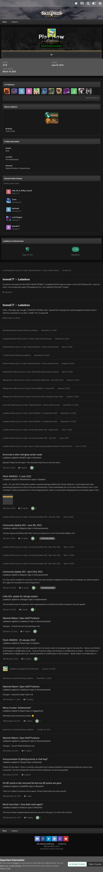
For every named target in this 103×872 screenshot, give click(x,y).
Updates (41, 479)
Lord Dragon (17, 217)
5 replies (23, 610)
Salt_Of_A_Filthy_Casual (22, 190)
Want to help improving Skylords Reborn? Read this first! (50, 446)
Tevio (14, 199)
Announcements (41, 528)
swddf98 (23, 786)
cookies (16, 863)
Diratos (23, 807)
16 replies (23, 538)
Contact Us (62, 844)
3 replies (26, 775)
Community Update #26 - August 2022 (43, 430)
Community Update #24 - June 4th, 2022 (44, 517)
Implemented (41, 599)
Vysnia (23, 762)
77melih (6, 355)
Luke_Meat (7, 405)
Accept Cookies (77, 864)
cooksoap (6, 270)
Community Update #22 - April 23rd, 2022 (47, 380)
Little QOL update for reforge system (20, 596)
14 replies (26, 659)
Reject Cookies (95, 864)
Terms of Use (5, 868)
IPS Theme (41, 844)
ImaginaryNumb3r (10, 339)
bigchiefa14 (7, 730)
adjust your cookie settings (10, 866)
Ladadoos (24, 279)
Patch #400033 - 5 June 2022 (43, 388)
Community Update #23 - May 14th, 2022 (44, 547)
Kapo (22, 711)
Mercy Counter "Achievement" (17, 708)
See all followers (92, 98)
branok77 (16, 226)
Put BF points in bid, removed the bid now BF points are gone (32, 783)
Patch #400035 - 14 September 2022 (43, 413)
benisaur (15, 208)
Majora (23, 528)
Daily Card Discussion (43, 339)
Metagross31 (8, 380)
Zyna (22, 643)
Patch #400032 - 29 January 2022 (19, 640)
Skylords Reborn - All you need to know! (44, 270)
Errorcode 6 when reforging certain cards (47, 397)
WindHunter (25, 479)
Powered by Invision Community (51, 849)
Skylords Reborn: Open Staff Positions (21, 618)
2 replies (22, 468)
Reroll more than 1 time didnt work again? (23, 804)
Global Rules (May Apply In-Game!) (45, 372)
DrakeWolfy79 (8, 372)
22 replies (23, 508)
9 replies (28, 721)
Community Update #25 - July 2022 (42, 438)
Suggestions (38, 711)
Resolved (37, 458)
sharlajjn (23, 599)
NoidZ (22, 458)
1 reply (27, 796)
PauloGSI (6, 347)
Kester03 (6, 363)
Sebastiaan (7, 678)
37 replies (25, 631)
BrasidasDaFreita (9, 330)
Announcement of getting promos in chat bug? (25, 759)
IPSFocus (50, 844)
